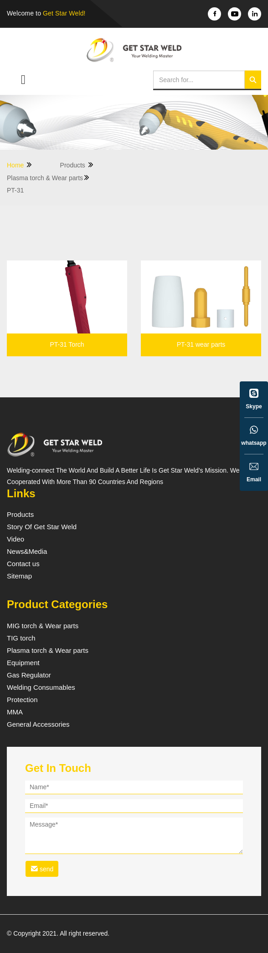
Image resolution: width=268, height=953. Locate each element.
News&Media (27, 551)
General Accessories (38, 724)
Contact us (23, 564)
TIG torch (21, 638)
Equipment (23, 663)
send (42, 869)
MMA (15, 712)
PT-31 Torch (67, 344)
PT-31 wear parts (201, 344)
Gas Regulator (29, 675)
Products (77, 165)
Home (20, 165)
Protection (22, 699)
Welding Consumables (41, 687)
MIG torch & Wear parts (42, 626)
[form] (134, 830)
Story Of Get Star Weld (42, 527)
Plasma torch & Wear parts (48, 178)
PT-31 (15, 190)
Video (15, 539)
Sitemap (19, 576)
